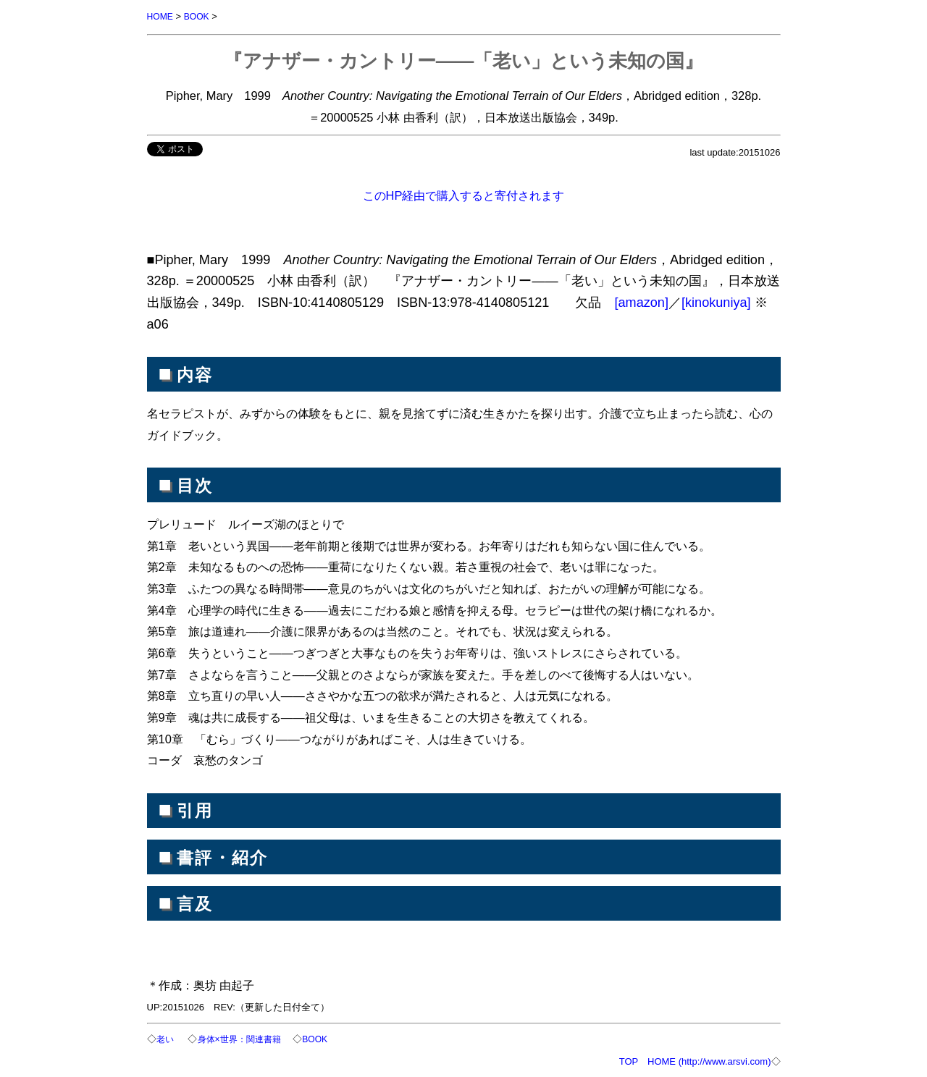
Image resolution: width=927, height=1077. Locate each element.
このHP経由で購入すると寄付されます (464, 194)
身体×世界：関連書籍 (244, 1038)
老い (167, 1038)
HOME (161, 16)
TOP (628, 1060)
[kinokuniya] (716, 302)
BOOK (199, 16)
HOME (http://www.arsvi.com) (709, 1060)
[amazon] (641, 302)
